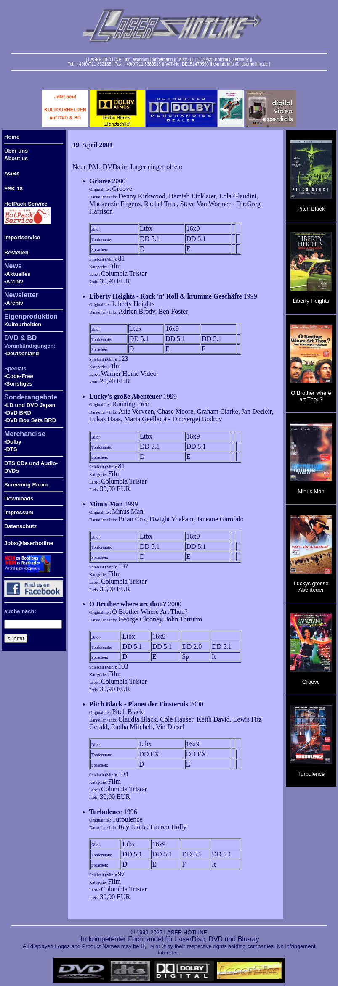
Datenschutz (20, 526)
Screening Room (26, 484)
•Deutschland (21, 353)
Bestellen (16, 252)
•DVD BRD (17, 413)
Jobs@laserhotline (28, 543)
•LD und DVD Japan (30, 405)
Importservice (22, 237)
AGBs (11, 173)
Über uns (16, 151)
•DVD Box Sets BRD (30, 420)
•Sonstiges (18, 384)
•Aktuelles (17, 274)
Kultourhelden (22, 324)
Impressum (18, 512)
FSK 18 (13, 188)
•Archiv (13, 281)
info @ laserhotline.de (247, 64)
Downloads (18, 498)
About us (16, 158)
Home (11, 137)
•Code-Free (18, 376)
